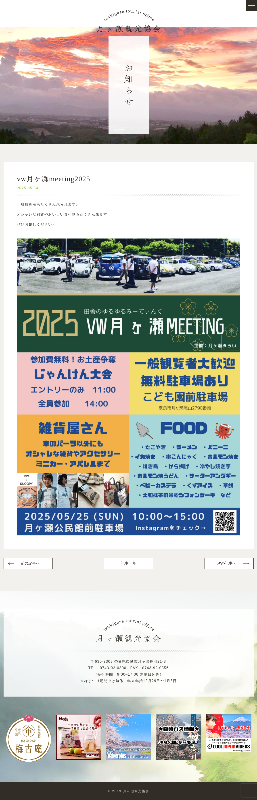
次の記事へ (226, 563)
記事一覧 (128, 563)
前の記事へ (30, 563)
